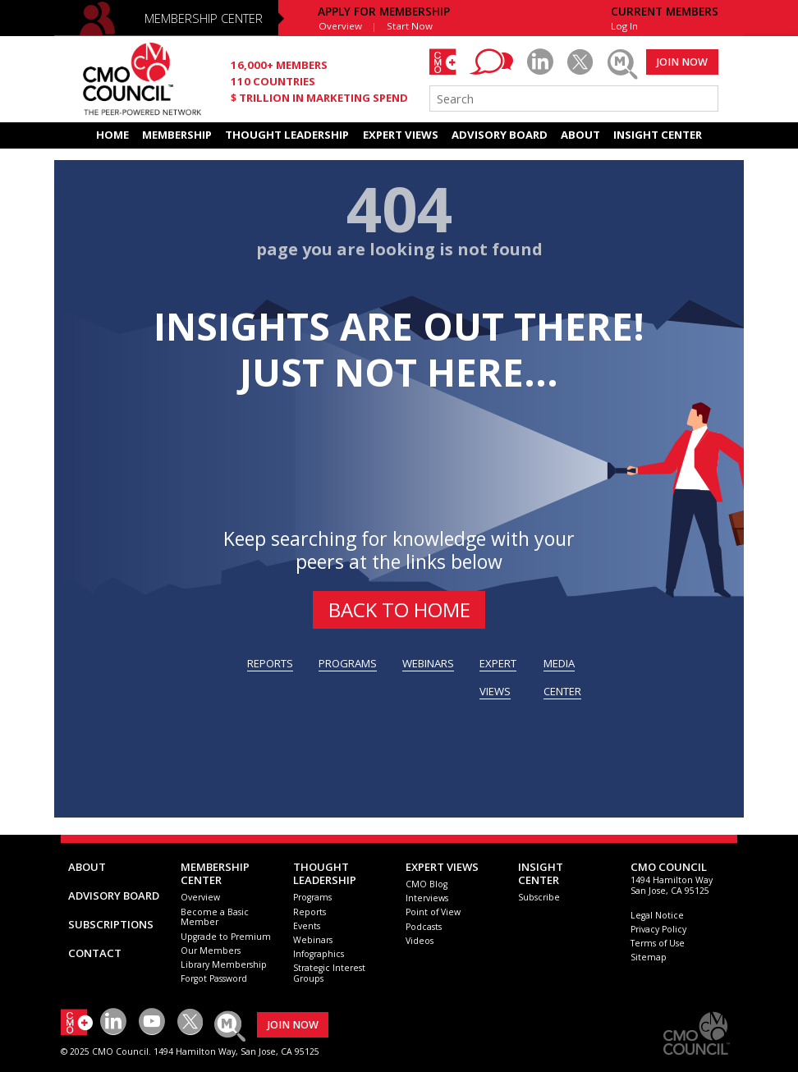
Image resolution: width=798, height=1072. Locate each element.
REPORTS (270, 663)
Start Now (410, 26)
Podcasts (424, 926)
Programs (312, 897)
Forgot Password (214, 978)
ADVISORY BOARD (500, 134)
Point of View (433, 912)
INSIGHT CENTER (657, 134)
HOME (112, 134)
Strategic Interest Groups (329, 973)
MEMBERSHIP (177, 134)
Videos (419, 940)
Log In (624, 26)
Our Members (211, 950)
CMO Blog (426, 884)
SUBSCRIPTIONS (111, 924)
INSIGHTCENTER (540, 873)
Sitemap (649, 957)
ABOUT (580, 134)
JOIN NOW (682, 62)
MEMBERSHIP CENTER (203, 18)
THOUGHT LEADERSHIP (287, 134)
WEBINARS (428, 663)
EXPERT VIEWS (400, 134)
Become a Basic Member (215, 917)
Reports (309, 912)
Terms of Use (658, 943)
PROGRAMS (348, 663)
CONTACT (95, 953)
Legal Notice (657, 915)
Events (306, 926)
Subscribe (539, 897)
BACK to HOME (399, 609)
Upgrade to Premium (226, 936)
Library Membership (224, 964)
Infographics (318, 954)
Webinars (312, 940)
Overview (340, 26)
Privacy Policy (658, 929)
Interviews (427, 898)
